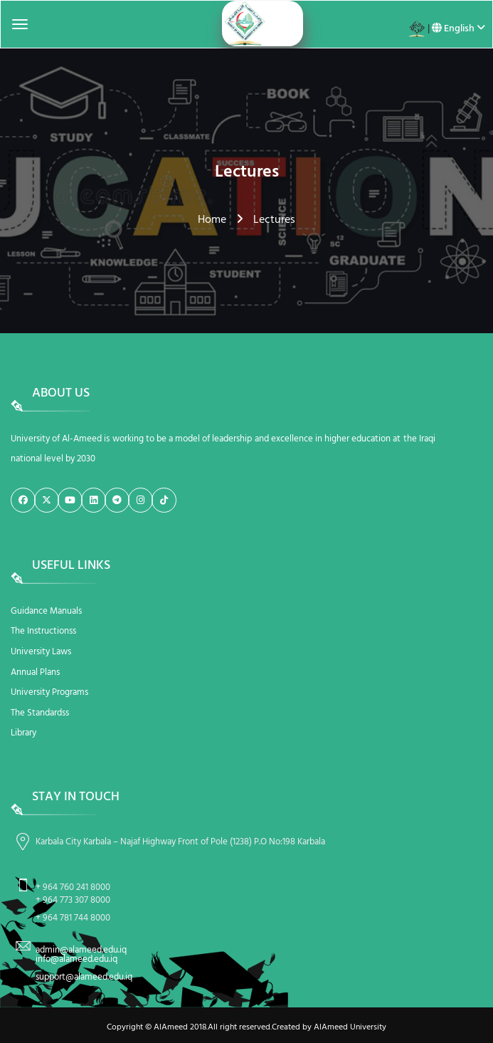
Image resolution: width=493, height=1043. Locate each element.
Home (212, 220)
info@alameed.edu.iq (76, 959)
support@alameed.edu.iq (84, 977)
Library (23, 732)
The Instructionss (43, 631)
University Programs (49, 692)
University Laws (41, 651)
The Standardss (40, 713)
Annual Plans (35, 672)
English (458, 29)
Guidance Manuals (46, 611)
